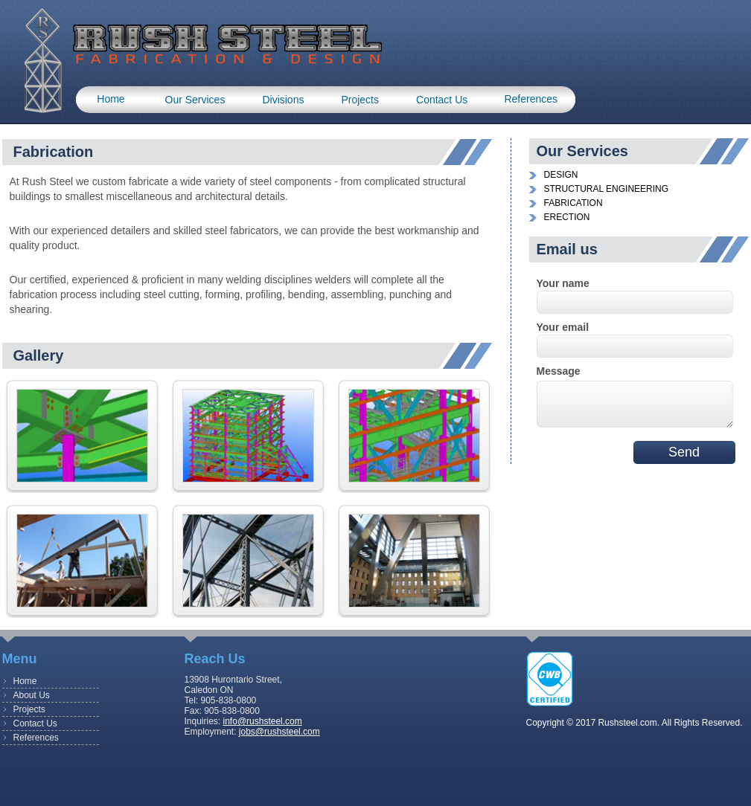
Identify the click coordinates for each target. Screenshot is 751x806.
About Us (31, 695)
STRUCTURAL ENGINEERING (606, 189)
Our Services (195, 100)
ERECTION (567, 217)
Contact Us (35, 723)
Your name (563, 283)
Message (559, 371)
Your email (563, 327)
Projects (360, 100)
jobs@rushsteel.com (279, 731)
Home (110, 99)
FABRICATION (573, 203)
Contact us (441, 100)
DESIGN (561, 175)
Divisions (283, 100)
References (530, 99)
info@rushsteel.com (262, 721)
